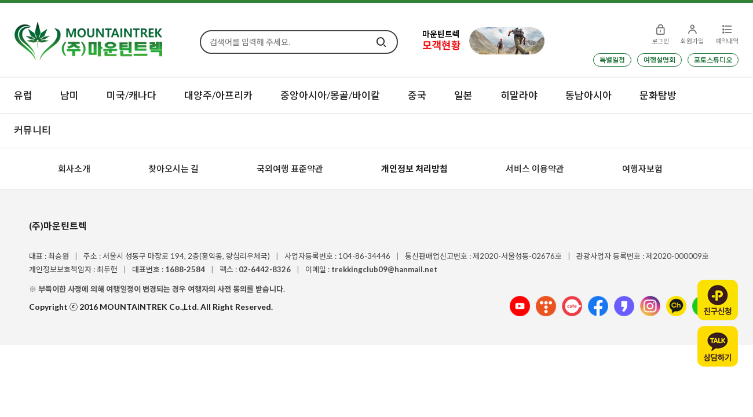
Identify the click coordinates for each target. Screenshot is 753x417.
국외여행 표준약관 (290, 168)
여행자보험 (642, 168)
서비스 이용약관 (535, 168)
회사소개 (74, 168)
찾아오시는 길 (173, 168)
